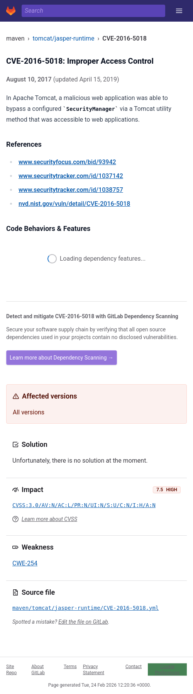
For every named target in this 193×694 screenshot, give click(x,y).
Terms (70, 666)
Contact (133, 666)
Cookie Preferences (167, 669)
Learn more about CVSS (49, 519)
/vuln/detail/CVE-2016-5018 (74, 203)
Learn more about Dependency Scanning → (61, 358)
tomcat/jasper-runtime (63, 38)
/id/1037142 (71, 176)
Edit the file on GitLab (83, 622)
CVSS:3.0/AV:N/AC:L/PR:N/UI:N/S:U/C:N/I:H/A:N (84, 505)
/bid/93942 (67, 162)
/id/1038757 (71, 189)
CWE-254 (24, 563)
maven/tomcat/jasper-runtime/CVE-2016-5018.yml (85, 608)
